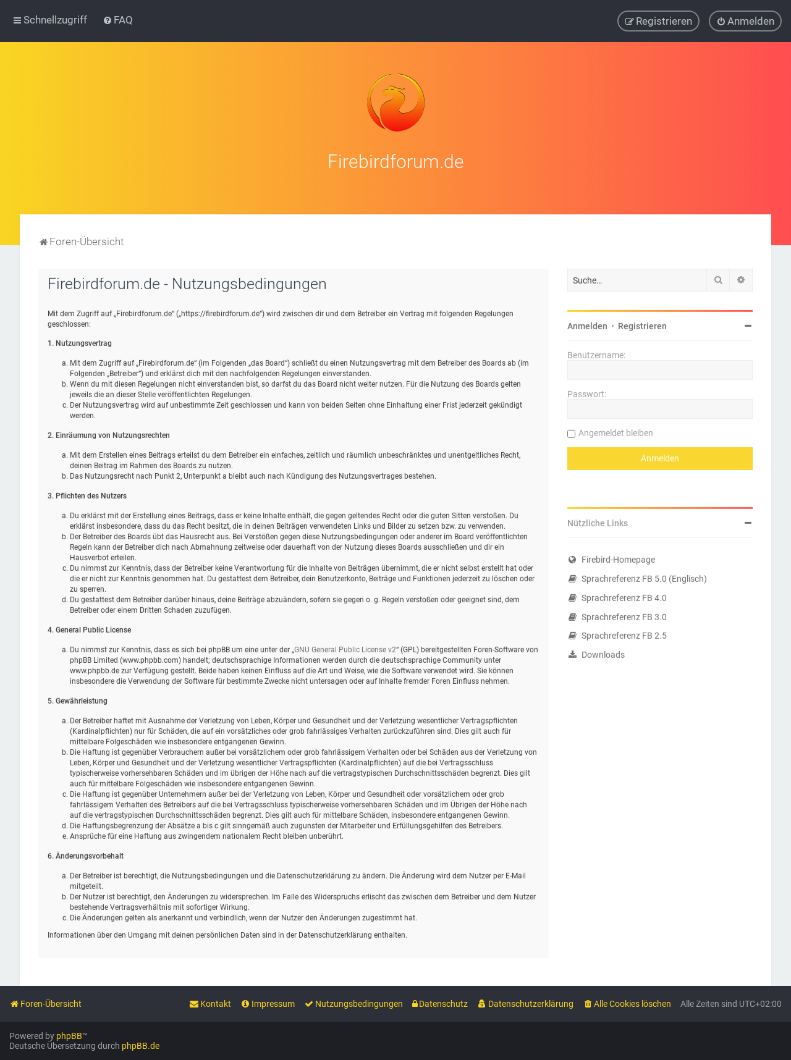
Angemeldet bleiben (615, 430)
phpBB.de (140, 1046)
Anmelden (587, 324)
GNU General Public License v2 (345, 647)
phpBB (69, 1036)
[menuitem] (117, 20)
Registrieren (642, 324)
